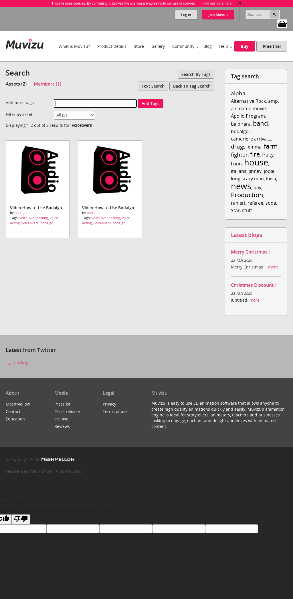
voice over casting (33, 218)
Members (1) (47, 84)
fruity (268, 155)
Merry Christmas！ (251, 252)
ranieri (238, 203)
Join (218, 14)
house (256, 162)
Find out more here (216, 3)
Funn (236, 164)
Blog (207, 46)
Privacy (109, 404)
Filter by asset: (19, 114)
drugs (238, 146)
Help (223, 46)
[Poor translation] (21, 519)
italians (238, 171)
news (241, 185)
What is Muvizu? (74, 46)
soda (271, 203)
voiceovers (30, 223)
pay (257, 187)
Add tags (150, 103)
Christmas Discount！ (254, 285)
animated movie (248, 108)
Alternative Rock (248, 101)
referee (255, 203)
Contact (13, 411)
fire (255, 154)
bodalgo (21, 212)
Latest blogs (246, 234)
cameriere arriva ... (251, 139)
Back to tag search (192, 86)
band (260, 123)
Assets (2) (16, 84)
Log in (186, 14)
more (273, 267)
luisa (271, 178)
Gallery (158, 46)
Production (247, 194)
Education (15, 419)
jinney (255, 171)
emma (255, 147)
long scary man (247, 178)
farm (271, 146)
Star (235, 210)
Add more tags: (20, 102)
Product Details (111, 46)
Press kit (62, 404)
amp (273, 101)
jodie (269, 171)
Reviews (62, 426)
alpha (238, 93)
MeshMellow (18, 404)
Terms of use (115, 411)
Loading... (19, 362)
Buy (244, 46)
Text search (153, 86)
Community (183, 46)
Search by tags (196, 74)
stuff (247, 210)
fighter (239, 154)
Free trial (272, 46)
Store (139, 46)
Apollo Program (248, 116)
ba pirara (241, 124)
